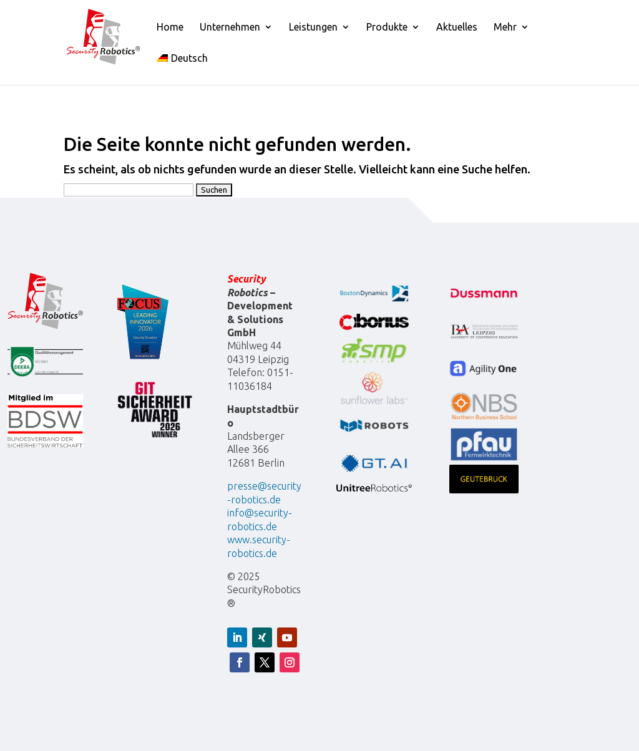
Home (170, 27)
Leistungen (313, 27)
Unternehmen (230, 27)
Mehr (505, 27)
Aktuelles (456, 27)
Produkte (386, 27)
